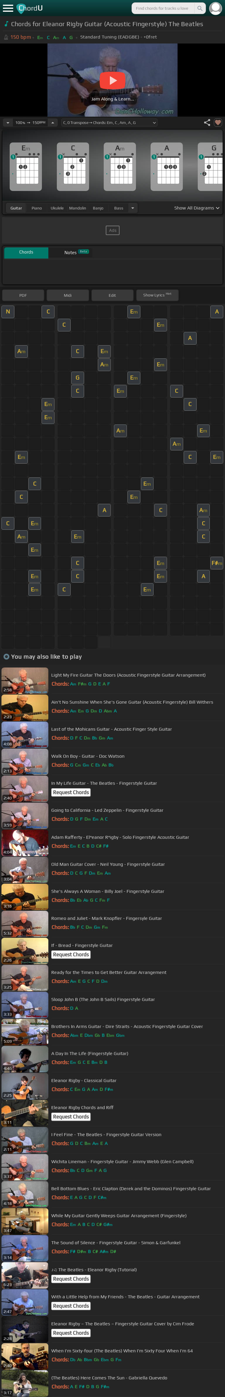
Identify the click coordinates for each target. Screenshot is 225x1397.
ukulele (57, 208)
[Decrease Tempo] (8, 122)
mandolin (77, 208)
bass (118, 208)
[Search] (199, 8)
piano (37, 208)
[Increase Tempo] (53, 122)
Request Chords (71, 792)
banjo (98, 208)
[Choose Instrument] (132, 207)
